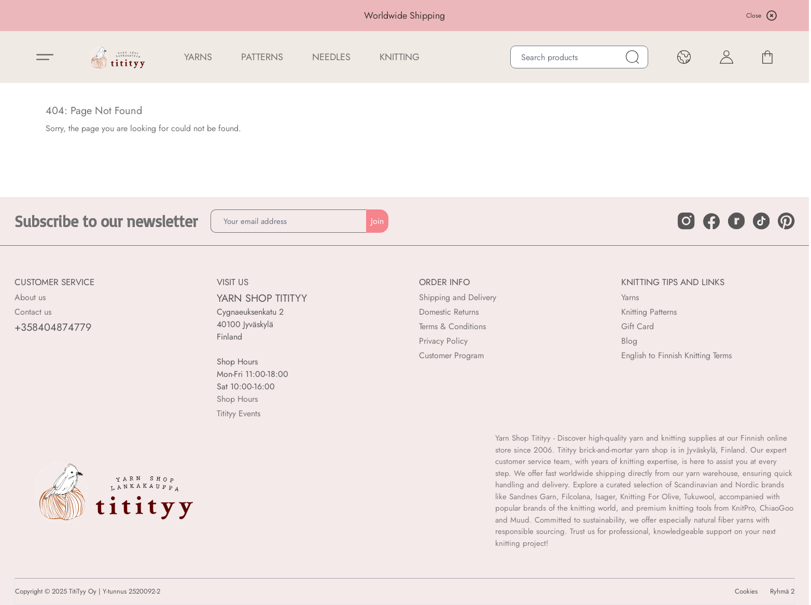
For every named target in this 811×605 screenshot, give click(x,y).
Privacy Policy (443, 341)
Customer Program (451, 355)
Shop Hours (237, 399)
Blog (629, 341)
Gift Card (637, 326)
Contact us (33, 312)
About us (30, 297)
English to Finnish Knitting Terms (676, 355)
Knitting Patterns (649, 312)
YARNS (198, 57)
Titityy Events (238, 413)
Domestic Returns (449, 312)
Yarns (630, 297)
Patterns (262, 57)
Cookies (746, 591)
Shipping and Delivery (457, 297)
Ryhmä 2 (782, 591)
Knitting (400, 57)
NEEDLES (331, 57)
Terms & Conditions (452, 326)
